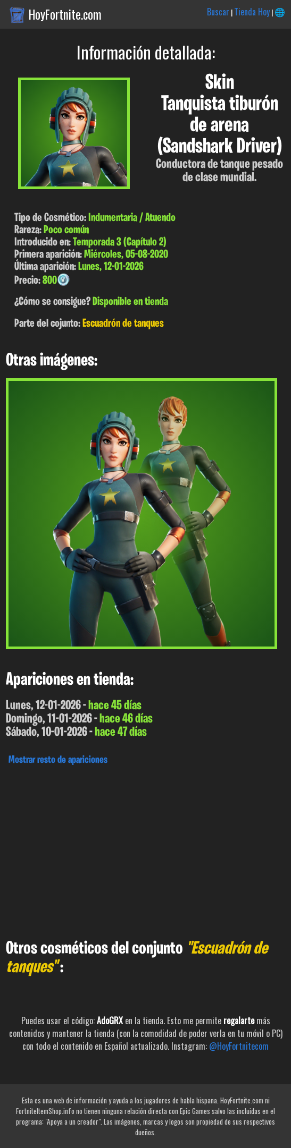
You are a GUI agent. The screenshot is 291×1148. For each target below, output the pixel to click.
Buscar (218, 11)
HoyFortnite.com (65, 14)
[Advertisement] (145, 849)
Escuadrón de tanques (123, 324)
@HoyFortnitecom (239, 1046)
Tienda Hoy (252, 11)
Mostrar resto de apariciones (58, 760)
